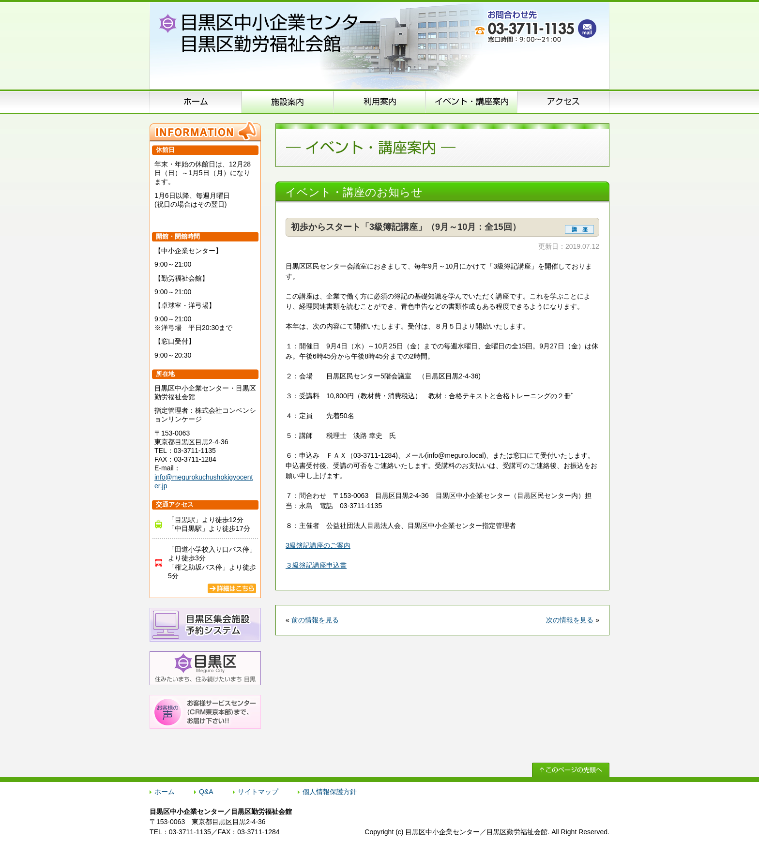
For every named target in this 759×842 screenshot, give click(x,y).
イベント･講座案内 (471, 102)
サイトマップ (258, 792)
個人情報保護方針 (330, 792)
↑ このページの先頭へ (570, 770)
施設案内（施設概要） (288, 102)
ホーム (196, 102)
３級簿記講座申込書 (316, 565)
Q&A (206, 792)
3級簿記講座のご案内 (318, 545)
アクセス (563, 102)
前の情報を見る (315, 620)
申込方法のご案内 (379, 102)
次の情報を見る (569, 620)
